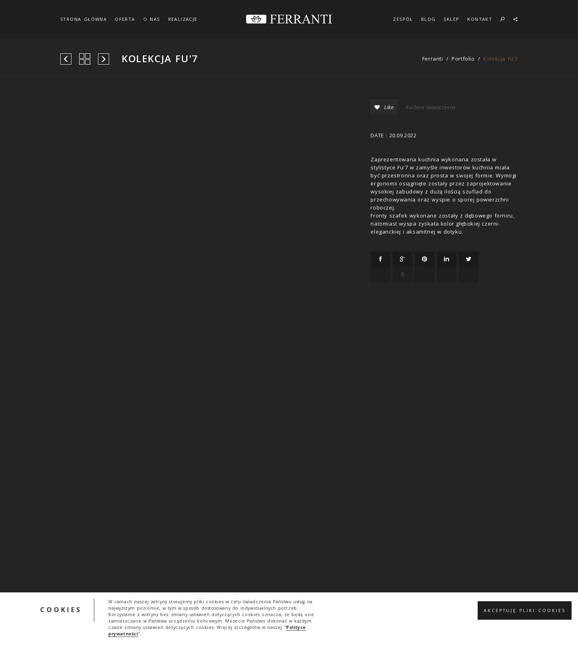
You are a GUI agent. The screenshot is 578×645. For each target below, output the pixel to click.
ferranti (432, 58)
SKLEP (451, 19)
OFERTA (125, 19)
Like (383, 107)
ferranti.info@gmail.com (114, 441)
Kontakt (75, 467)
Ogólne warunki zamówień (269, 454)
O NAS (151, 19)
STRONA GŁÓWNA (83, 19)
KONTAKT (479, 19)
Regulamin (244, 476)
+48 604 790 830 (110, 450)
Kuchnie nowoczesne (430, 107)
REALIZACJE (182, 19)
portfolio (463, 58)
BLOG (428, 19)
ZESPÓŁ (403, 19)
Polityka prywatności (261, 499)
